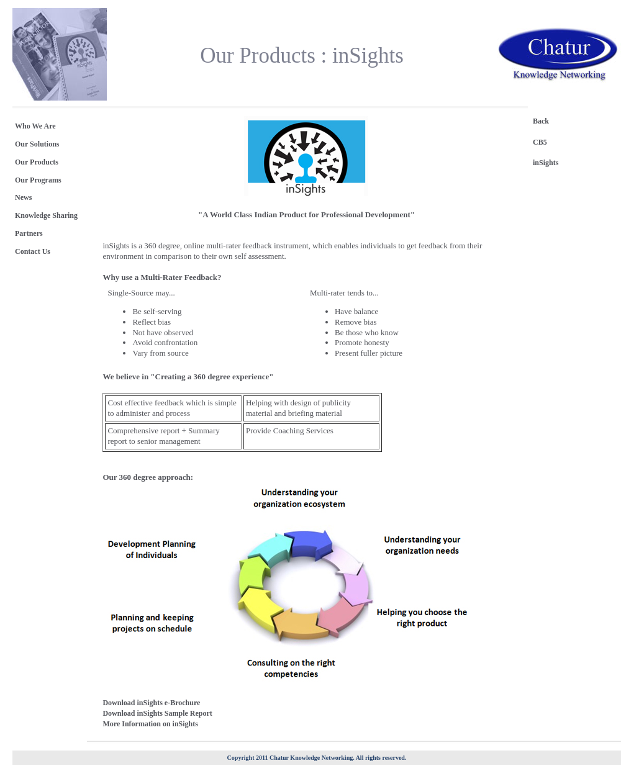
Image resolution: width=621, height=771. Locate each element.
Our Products (36, 162)
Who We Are (35, 126)
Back (541, 121)
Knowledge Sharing (46, 215)
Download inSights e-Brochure (151, 702)
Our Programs (38, 180)
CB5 (540, 142)
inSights (545, 162)
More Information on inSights (149, 723)
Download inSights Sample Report (157, 713)
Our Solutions (37, 144)
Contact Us (32, 251)
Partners (29, 233)
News (23, 197)
